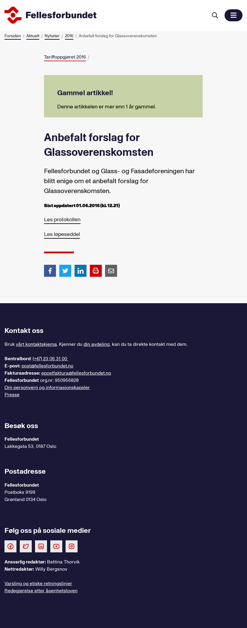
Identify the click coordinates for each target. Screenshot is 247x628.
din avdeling (97, 344)
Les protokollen (62, 219)
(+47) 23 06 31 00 (50, 358)
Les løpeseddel (62, 234)
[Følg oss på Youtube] (56, 546)
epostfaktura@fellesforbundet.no (76, 373)
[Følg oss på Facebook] (10, 546)
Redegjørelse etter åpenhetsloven (41, 590)
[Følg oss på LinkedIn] (41, 546)
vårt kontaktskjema (36, 344)
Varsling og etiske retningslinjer (38, 583)
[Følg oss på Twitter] (26, 546)
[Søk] (215, 15)
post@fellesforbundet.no (47, 366)
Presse (11, 394)
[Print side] (96, 271)
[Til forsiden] (104, 15)
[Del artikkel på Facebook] (50, 270)
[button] (234, 15)
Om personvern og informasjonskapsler (47, 387)
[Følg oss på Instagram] (72, 546)
